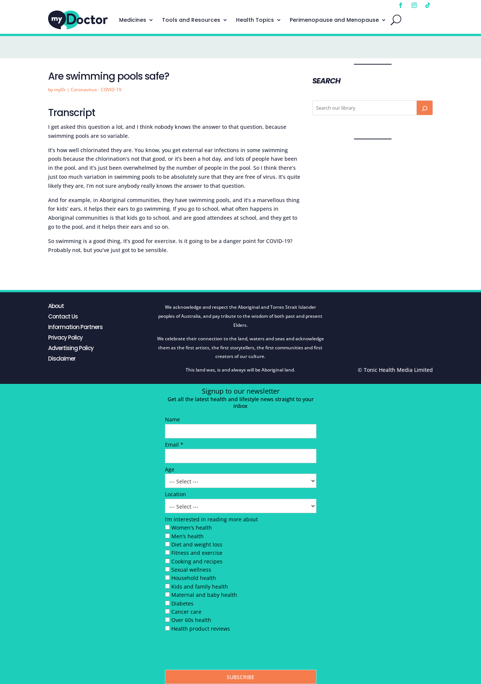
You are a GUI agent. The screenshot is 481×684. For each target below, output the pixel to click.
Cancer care (186, 611)
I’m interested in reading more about (211, 519)
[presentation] (222, 652)
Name (172, 419)
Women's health (191, 527)
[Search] (424, 107)
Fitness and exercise (196, 552)
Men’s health (187, 536)
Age (169, 469)
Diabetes (182, 603)
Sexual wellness (191, 569)
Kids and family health (199, 586)
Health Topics (255, 20)
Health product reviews (200, 628)
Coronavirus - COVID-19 (96, 89)
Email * (174, 444)
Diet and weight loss (196, 544)
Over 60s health (191, 620)
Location (175, 494)
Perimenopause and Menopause (334, 20)
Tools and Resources (191, 20)
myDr (60, 89)
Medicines (132, 20)
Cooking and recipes (196, 561)
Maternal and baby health (204, 594)
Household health (193, 577)
